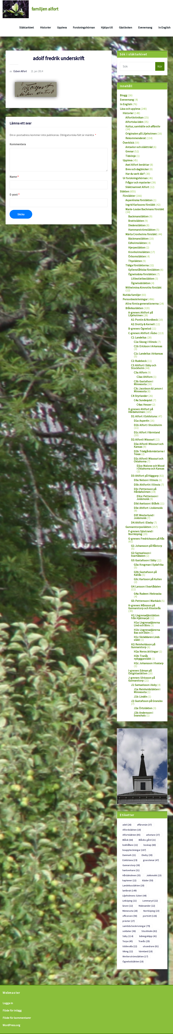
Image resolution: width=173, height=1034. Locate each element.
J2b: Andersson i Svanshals (143, 714)
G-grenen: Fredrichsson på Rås (146, 538)
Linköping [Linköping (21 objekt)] (129, 900)
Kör (159, 66)
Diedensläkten (136, 225)
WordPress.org (11, 1025)
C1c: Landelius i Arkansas (148, 353)
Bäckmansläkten (138, 238)
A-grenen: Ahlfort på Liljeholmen (140, 314)
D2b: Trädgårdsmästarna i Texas (149, 452)
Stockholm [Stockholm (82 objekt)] (149, 931)
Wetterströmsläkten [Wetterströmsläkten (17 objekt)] (135, 956)
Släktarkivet (26, 27)
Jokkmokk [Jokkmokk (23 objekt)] (154, 875)
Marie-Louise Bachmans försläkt (144, 209)
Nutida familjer (132, 295)
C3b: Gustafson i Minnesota (143, 383)
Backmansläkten (138, 216)
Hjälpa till (107, 27)
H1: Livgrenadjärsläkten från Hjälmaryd (145, 617)
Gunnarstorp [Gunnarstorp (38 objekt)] (131, 865)
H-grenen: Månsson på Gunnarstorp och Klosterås (144, 607)
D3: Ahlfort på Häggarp (145, 475)
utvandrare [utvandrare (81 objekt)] (151, 946)
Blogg (123, 95)
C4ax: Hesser (144, 404)
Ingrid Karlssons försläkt (140, 204)
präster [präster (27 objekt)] (128, 921)
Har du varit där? (135, 173)
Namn (14, 176)
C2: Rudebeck (139, 361)
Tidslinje (130, 156)
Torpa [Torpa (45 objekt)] (127, 941)
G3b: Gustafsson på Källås (145, 573)
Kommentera (18, 144)
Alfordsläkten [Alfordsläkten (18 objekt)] (131, 829)
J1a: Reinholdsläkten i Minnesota (147, 690)
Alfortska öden (134, 122)
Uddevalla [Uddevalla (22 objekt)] (129, 946)
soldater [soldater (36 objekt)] (129, 931)
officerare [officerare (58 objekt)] (129, 915)
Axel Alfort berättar (137, 164)
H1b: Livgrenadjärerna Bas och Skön (147, 631)
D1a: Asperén (141, 420)
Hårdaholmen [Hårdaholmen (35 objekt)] (131, 875)
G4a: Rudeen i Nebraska (147, 593)
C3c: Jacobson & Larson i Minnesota (148, 390)
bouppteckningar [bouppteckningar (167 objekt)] (134, 850)
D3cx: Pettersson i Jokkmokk (147, 497)
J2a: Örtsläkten (143, 708)
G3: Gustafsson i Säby (143, 560)
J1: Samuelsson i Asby (144, 685)
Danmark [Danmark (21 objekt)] (129, 855)
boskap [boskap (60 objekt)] (150, 844)
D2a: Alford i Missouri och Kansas (148, 445)
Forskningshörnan (84, 27)
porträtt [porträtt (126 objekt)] (150, 915)
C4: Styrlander (139, 396)
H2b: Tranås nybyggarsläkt (142, 657)
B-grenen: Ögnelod (139, 328)
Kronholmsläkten (139, 252)
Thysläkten (135, 261)
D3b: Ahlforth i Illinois (147, 484)
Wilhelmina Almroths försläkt (143, 287)
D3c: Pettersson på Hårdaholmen (145, 490)
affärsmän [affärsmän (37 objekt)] (144, 824)
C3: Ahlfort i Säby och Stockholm (143, 366)
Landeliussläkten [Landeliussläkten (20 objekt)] (133, 885)
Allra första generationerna (142, 303)
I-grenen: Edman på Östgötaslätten (140, 672)
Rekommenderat (135, 138)
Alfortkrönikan (134, 117)
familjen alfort (45, 9)
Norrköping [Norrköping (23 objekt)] (151, 910)
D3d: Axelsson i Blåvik (146, 503)
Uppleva (62, 27)
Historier (45, 27)
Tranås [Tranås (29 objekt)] (144, 941)
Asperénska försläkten (138, 200)
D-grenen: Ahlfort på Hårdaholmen (140, 410)
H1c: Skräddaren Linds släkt (147, 638)
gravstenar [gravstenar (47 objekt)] (151, 860)
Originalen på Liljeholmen (141, 133)
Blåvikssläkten (134, 308)
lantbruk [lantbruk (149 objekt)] (129, 890)
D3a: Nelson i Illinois (146, 480)
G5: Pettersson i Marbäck (146, 601)
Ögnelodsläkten (140, 283)
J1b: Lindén (140, 696)
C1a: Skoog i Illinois (145, 342)
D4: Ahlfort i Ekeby (142, 522)
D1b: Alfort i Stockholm (148, 425)
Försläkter (129, 195)
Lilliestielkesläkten (142, 278)
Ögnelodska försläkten (142, 274)
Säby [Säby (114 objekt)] (127, 936)
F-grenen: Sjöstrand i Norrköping (140, 532)
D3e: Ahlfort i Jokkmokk (148, 508)
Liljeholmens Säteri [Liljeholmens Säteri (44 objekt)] (134, 895)
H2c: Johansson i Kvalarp (148, 663)
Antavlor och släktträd (138, 147)
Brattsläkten (136, 220)
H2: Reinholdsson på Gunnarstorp (143, 646)
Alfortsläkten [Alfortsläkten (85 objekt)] (131, 834)
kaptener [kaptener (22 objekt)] (129, 880)
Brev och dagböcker (137, 169)
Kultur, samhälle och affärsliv (142, 126)
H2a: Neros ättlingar (146, 651)
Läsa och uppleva (130, 108)
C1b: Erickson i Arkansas (148, 346)
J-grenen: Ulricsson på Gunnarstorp (141, 679)
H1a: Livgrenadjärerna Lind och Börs (147, 624)
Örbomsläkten (137, 256)
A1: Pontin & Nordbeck (144, 319)
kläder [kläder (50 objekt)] (147, 880)
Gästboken (125, 27)
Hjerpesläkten (136, 247)
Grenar (129, 151)
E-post (15, 194)
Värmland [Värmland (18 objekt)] (146, 951)
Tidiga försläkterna (137, 265)
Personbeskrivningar (135, 299)
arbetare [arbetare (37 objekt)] (153, 834)
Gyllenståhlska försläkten (143, 269)
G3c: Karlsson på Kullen (148, 579)
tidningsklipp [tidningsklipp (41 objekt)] (148, 936)
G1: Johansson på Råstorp (146, 545)
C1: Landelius (138, 337)
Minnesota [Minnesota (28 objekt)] (130, 910)
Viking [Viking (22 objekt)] (127, 951)
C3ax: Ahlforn (144, 377)
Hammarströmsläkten (141, 229)
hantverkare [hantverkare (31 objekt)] (131, 870)
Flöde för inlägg (12, 1010)
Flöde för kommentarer (17, 1017)
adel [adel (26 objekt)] (126, 824)
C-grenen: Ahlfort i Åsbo (142, 333)
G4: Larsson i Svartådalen (146, 586)
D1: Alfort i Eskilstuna (144, 416)
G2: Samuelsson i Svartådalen (141, 554)
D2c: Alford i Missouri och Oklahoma (148, 460)
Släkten (124, 191)
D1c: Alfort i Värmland (147, 432)
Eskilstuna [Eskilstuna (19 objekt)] (129, 860)
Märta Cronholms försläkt (141, 234)
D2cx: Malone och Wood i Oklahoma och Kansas (150, 467)
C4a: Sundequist (143, 400)
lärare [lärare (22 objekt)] (127, 905)
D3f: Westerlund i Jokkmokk (144, 516)
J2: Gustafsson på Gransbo (147, 701)
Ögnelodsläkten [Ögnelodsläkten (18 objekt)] (133, 961)
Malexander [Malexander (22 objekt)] (147, 905)
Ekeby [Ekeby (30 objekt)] (147, 855)
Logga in (8, 1003)
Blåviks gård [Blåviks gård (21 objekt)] (147, 839)
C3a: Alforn (140, 372)
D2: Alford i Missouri (142, 439)
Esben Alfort (18, 71)
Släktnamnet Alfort (137, 187)
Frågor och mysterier (138, 182)
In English (164, 27)
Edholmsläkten (137, 243)
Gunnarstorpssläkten (138, 527)
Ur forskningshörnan (135, 178)
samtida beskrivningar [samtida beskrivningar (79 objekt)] (136, 926)
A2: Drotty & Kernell (143, 324)
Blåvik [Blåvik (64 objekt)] (127, 839)
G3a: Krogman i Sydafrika (148, 564)
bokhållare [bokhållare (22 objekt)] (130, 844)
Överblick (128, 142)
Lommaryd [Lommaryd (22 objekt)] (150, 900)
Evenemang (145, 27)
